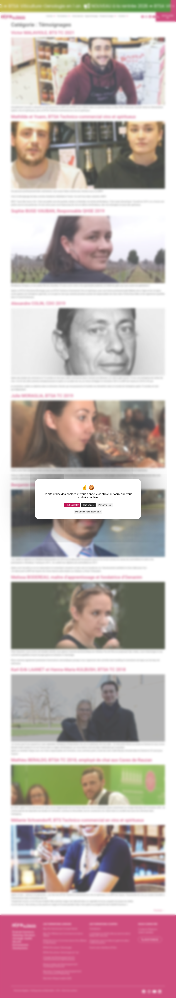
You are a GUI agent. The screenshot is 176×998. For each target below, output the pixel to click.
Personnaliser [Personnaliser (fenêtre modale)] (104, 505)
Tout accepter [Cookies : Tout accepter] (72, 505)
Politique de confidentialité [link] (88, 511)
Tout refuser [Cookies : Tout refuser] (88, 505)
